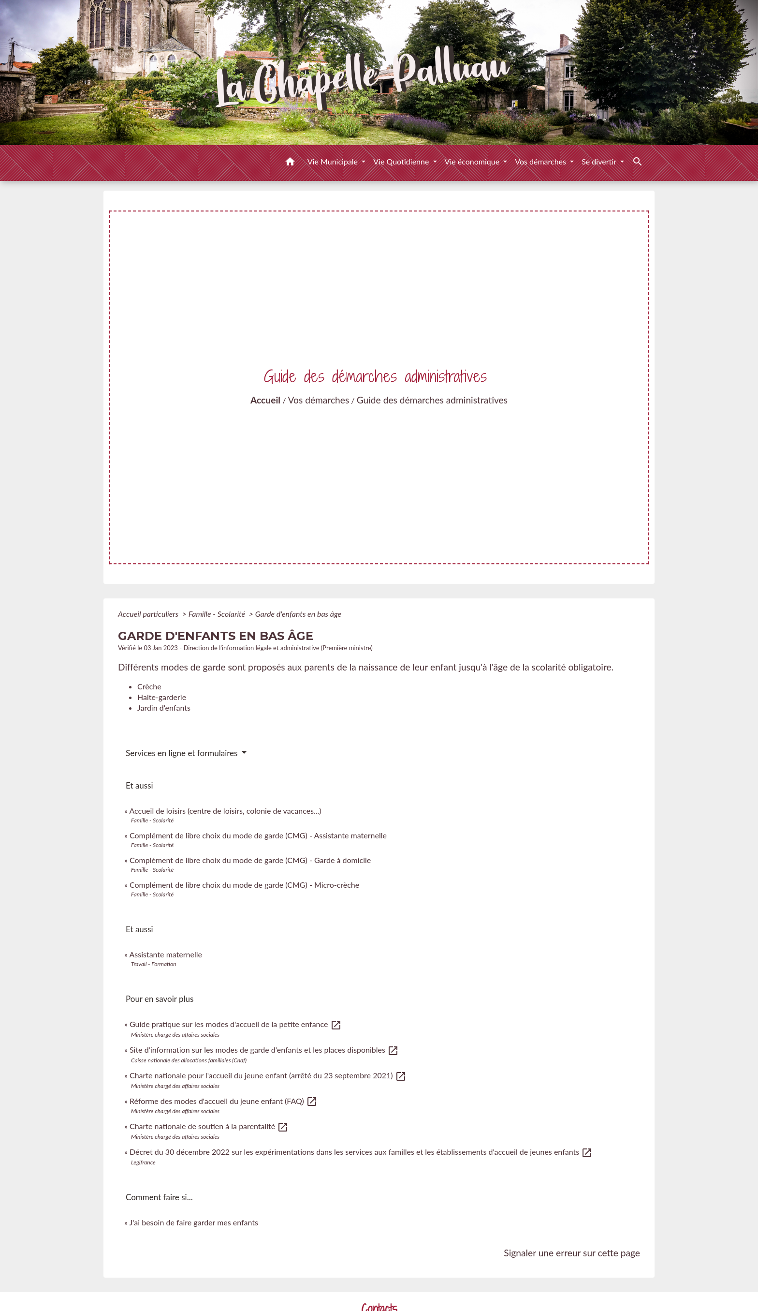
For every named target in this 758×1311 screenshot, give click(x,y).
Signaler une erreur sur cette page (572, 1252)
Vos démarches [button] (541, 161)
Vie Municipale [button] (333, 161)
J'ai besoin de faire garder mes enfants (194, 1222)
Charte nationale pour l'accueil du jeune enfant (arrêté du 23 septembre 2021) (268, 1075)
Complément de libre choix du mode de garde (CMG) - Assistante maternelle (258, 835)
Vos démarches (319, 399)
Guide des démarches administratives (432, 399)
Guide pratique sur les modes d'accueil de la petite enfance (236, 1023)
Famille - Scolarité (218, 613)
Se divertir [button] (600, 161)
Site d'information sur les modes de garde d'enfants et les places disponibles (264, 1049)
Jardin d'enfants (163, 707)
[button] (290, 163)
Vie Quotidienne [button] (402, 161)
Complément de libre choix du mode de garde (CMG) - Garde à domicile (250, 859)
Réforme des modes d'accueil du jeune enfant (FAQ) (224, 1100)
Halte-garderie (161, 696)
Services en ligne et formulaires (183, 753)
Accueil (265, 399)
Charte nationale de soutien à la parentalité (209, 1126)
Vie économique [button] (473, 161)
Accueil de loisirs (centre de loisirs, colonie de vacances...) (225, 810)
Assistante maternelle (165, 954)
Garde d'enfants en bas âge (298, 613)
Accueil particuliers (149, 613)
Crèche (149, 686)
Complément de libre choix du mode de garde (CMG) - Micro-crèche (244, 884)
